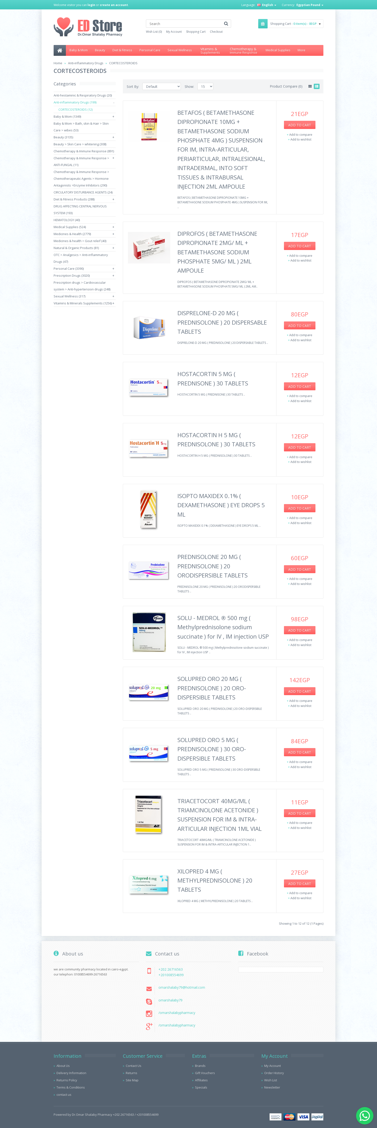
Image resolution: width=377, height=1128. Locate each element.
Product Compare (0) (286, 86)
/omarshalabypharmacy (176, 1012)
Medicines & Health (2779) (72, 234)
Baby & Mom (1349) (67, 116)
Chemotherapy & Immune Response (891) (84, 151)
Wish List (270, 1080)
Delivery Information (71, 1073)
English (266, 5)
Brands (200, 1066)
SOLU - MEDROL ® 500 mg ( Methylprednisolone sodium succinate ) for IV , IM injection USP (223, 627)
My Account (174, 32)
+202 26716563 (170, 969)
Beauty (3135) (63, 137)
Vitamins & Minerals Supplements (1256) (83, 303)
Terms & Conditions (71, 1087)
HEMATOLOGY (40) (67, 220)
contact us (64, 1094)
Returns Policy (67, 1080)
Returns (131, 1073)
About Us (63, 1066)
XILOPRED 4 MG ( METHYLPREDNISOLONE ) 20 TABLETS (214, 880)
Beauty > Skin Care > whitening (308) (80, 144)
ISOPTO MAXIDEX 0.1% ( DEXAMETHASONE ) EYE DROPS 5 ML (221, 505)
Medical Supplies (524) (70, 227)
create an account (114, 5)
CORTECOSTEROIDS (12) (75, 109)
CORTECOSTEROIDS (123, 63)
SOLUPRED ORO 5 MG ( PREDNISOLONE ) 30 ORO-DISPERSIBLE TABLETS (211, 749)
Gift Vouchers (205, 1073)
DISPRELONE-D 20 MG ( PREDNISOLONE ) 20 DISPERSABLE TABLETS (222, 322)
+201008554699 (171, 975)
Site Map (132, 1080)
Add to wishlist (300, 139)
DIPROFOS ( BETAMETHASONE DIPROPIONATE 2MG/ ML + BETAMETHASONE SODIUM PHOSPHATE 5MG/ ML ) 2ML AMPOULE (217, 252)
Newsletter (272, 1087)
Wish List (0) (154, 32)
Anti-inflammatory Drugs (85, 63)
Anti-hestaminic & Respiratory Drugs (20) (83, 95)
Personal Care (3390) (69, 268)
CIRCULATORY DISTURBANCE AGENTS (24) (83, 192)
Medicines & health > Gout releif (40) (80, 241)
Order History (274, 1073)
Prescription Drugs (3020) (72, 275)
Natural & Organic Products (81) (76, 248)
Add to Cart (299, 125)
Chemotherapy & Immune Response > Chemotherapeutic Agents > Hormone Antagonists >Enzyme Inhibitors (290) (81, 178)
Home (58, 63)
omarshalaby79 (170, 1000)
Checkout (216, 32)
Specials (201, 1087)
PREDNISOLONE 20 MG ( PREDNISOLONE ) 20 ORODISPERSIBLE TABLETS (212, 566)
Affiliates (201, 1080)
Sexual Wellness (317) (69, 296)
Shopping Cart (196, 32)
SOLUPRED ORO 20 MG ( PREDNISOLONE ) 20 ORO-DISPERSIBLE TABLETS (211, 688)
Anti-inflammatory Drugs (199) (75, 102)
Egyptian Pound (309, 5)
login (91, 5)
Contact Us (133, 1066)
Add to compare (300, 134)
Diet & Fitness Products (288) (74, 199)
